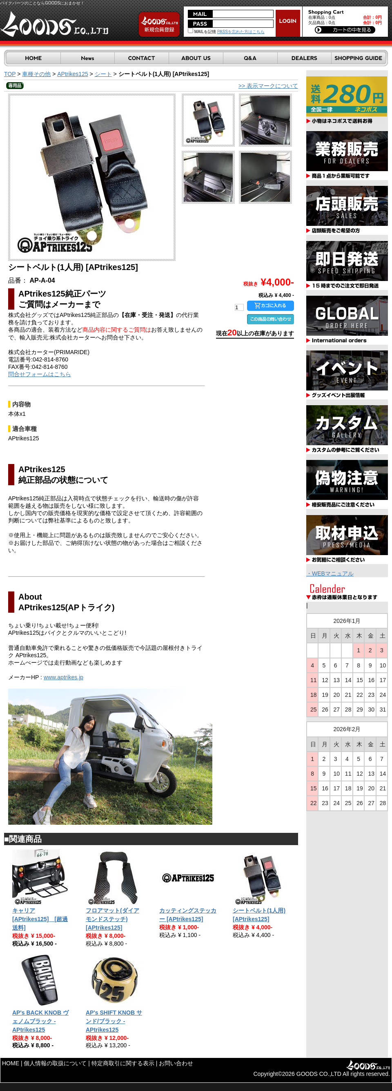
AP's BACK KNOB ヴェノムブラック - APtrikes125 (40, 1021)
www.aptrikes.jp (63, 677)
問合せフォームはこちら (39, 374)
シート (103, 74)
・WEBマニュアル (330, 573)
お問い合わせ (176, 1063)
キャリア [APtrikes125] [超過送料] (40, 919)
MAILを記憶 (202, 31)
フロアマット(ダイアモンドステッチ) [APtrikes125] (112, 919)
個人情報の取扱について (55, 1063)
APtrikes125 (72, 74)
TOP (10, 74)
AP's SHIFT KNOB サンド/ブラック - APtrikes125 (114, 1021)
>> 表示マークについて (268, 86)
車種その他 (36, 74)
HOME (10, 1063)
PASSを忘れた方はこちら (241, 31)
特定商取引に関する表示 (122, 1063)
